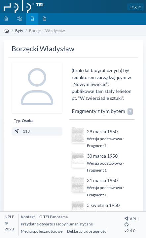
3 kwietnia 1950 (103, 205)
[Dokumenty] (6, 19)
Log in (135, 6)
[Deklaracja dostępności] (87, 231)
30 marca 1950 (102, 156)
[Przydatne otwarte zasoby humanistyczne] (57, 223)
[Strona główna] (7, 30)
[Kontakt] (28, 216)
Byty (19, 30)
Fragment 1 (97, 145)
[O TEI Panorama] (53, 216)
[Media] (44, 19)
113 (22, 131)
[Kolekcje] (19, 19)
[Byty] (32, 19)
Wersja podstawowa (105, 138)
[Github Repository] (126, 224)
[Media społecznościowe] (41, 231)
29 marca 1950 (102, 131)
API (130, 218)
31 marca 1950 (102, 180)
